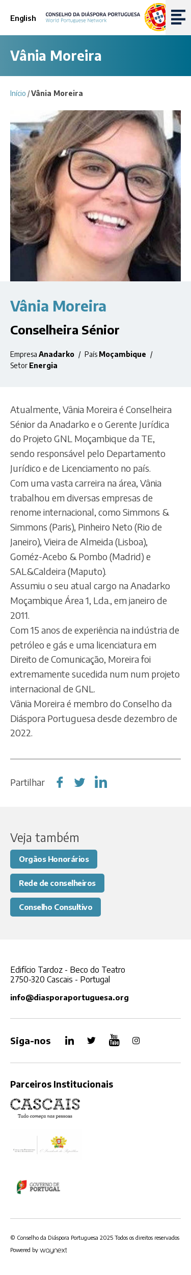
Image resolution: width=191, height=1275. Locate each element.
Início (18, 93)
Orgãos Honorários (54, 858)
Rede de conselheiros (57, 882)
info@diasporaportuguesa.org (69, 997)
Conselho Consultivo (55, 906)
